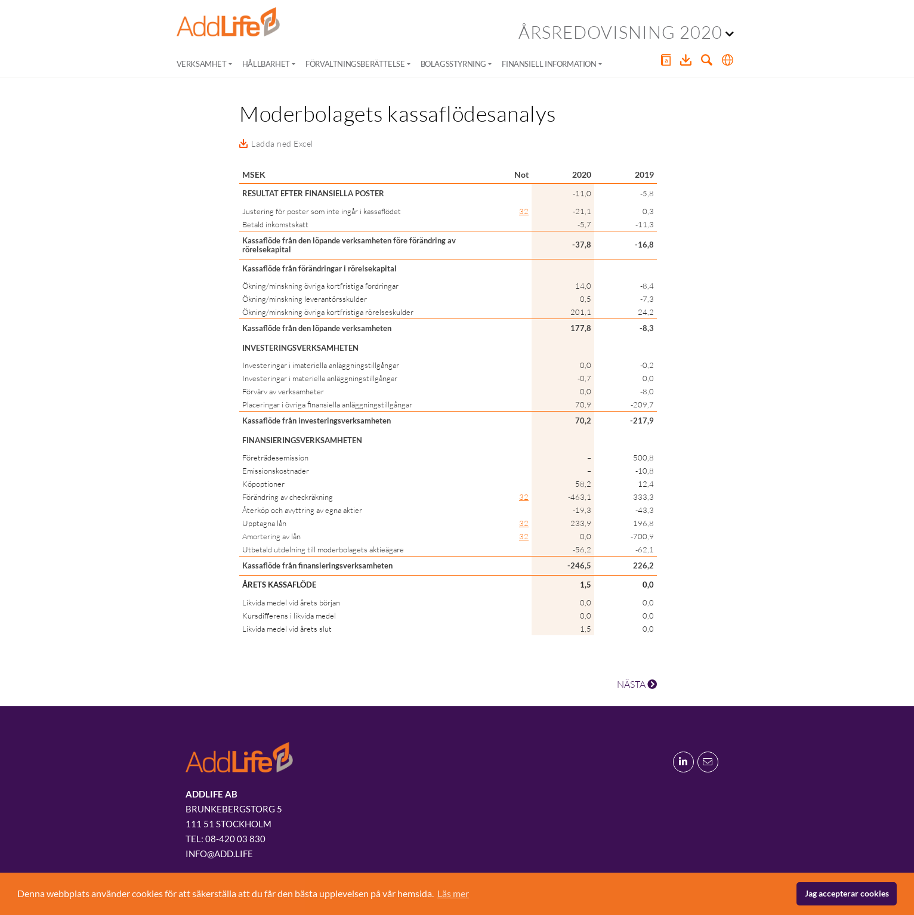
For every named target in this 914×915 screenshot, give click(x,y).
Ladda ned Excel (282, 143)
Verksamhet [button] (202, 64)
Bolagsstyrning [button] (453, 64)
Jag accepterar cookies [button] (847, 893)
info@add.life (219, 853)
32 (524, 211)
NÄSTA (637, 684)
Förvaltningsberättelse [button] (354, 64)
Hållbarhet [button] (266, 64)
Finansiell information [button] (549, 64)
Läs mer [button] (453, 893)
